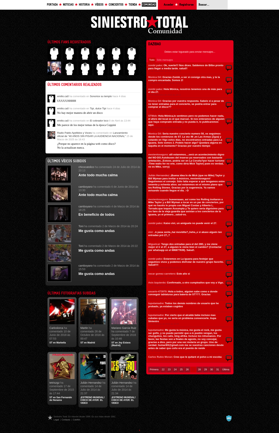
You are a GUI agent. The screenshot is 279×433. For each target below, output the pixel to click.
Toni (81, 226)
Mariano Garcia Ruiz (123, 327)
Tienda (133, 4)
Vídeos (99, 4)
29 (205, 369)
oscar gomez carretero (161, 273)
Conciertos (116, 4)
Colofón (76, 419)
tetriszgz (54, 382)
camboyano (85, 186)
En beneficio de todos (96, 214)
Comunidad (149, 4)
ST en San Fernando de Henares (60, 398)
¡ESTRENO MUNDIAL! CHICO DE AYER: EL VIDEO (92, 400)
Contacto (66, 419)
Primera (154, 369)
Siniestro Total (139, 25)
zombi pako (155, 65)
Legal (56, 419)
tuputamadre (155, 303)
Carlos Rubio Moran (160, 356)
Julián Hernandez (91, 382)
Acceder (168, 4)
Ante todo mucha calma (98, 175)
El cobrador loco (99, 120)
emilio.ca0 (63, 96)
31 (217, 369)
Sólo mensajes (165, 59)
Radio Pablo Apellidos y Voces (74, 132)
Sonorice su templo (101, 96)
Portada (52, 4)
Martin (84, 327)
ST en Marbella (57, 342)
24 (175, 369)
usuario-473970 (157, 291)
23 (169, 369)
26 (187, 369)
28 (199, 369)
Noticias (68, 4)
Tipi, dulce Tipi (98, 108)
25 (181, 369)
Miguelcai (154, 244)
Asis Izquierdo (156, 282)
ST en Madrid (87, 342)
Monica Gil (154, 77)
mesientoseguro (158, 154)
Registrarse (186, 4)
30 (211, 369)
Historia (84, 4)
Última (225, 369)
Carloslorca (56, 327)
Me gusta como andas (96, 231)
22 (163, 369)
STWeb (152, 115)
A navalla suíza (229, 418)
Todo (152, 59)
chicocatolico (86, 167)
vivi (150, 232)
